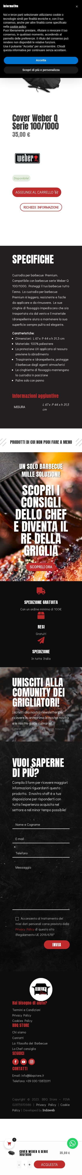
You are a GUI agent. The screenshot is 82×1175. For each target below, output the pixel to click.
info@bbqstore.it (32, 1075)
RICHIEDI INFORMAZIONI (41, 207)
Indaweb (49, 1110)
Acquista (49, 1164)
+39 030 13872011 (38, 1081)
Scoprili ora (41, 566)
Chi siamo (19, 1032)
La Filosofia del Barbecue (30, 1043)
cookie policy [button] (18, 26)
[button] (77, 6)
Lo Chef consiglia (24, 1048)
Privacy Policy (25, 929)
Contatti (18, 1038)
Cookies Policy (22, 1020)
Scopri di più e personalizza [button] (40, 70)
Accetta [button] (41, 60)
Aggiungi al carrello (34, 192)
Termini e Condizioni (26, 1010)
